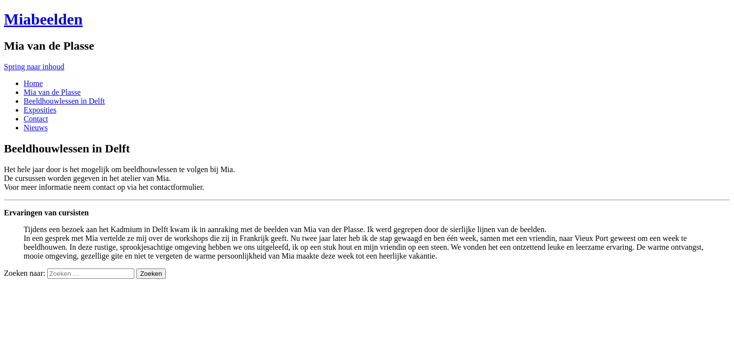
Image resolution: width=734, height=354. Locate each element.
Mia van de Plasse (52, 92)
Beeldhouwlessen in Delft (64, 101)
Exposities (40, 110)
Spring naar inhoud (34, 66)
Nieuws (36, 127)
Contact (36, 119)
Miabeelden (43, 19)
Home (33, 83)
